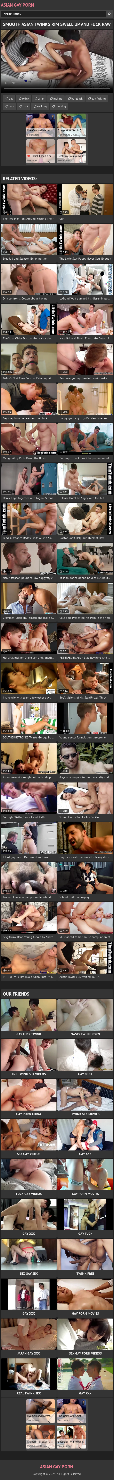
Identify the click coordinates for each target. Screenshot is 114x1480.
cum (11, 106)
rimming (61, 106)
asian (41, 98)
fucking (58, 98)
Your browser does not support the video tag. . (57, 61)
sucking (42, 106)
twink (25, 98)
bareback (77, 98)
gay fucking (98, 98)
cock (25, 106)
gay (11, 98)
